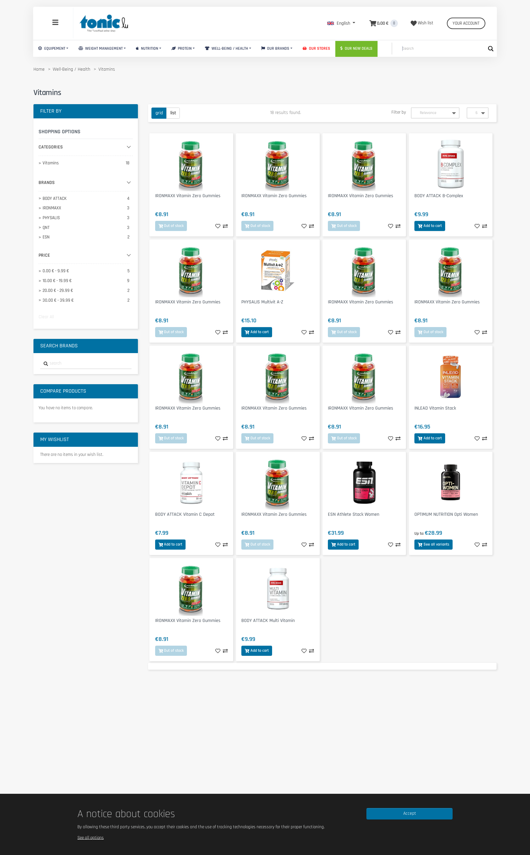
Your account (466, 23)
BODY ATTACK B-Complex (438, 196)
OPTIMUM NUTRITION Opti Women (446, 514)
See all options (90, 837)
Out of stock (171, 225)
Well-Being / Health (226, 48)
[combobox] (85, 363)
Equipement (51, 48)
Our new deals (356, 48)
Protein (181, 48)
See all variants (433, 544)
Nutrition (147, 48)
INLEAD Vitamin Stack (435, 408)
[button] (341, 23)
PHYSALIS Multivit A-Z (262, 302)
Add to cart (430, 225)
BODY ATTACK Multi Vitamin (268, 621)
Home (39, 69)
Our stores (316, 48)
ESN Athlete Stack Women (353, 514)
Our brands (275, 48)
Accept (409, 813)
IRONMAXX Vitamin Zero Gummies (187, 196)
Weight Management (100, 48)
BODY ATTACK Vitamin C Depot (185, 514)
